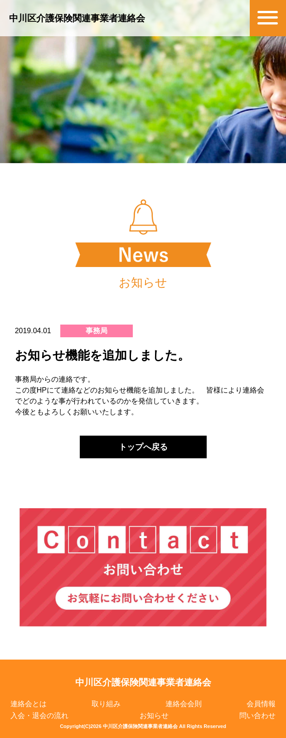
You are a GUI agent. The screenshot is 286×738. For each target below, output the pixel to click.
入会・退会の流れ (39, 715)
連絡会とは (28, 704)
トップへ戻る (143, 447)
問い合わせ (257, 715)
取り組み (106, 704)
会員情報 (261, 704)
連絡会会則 (183, 704)
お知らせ (154, 715)
